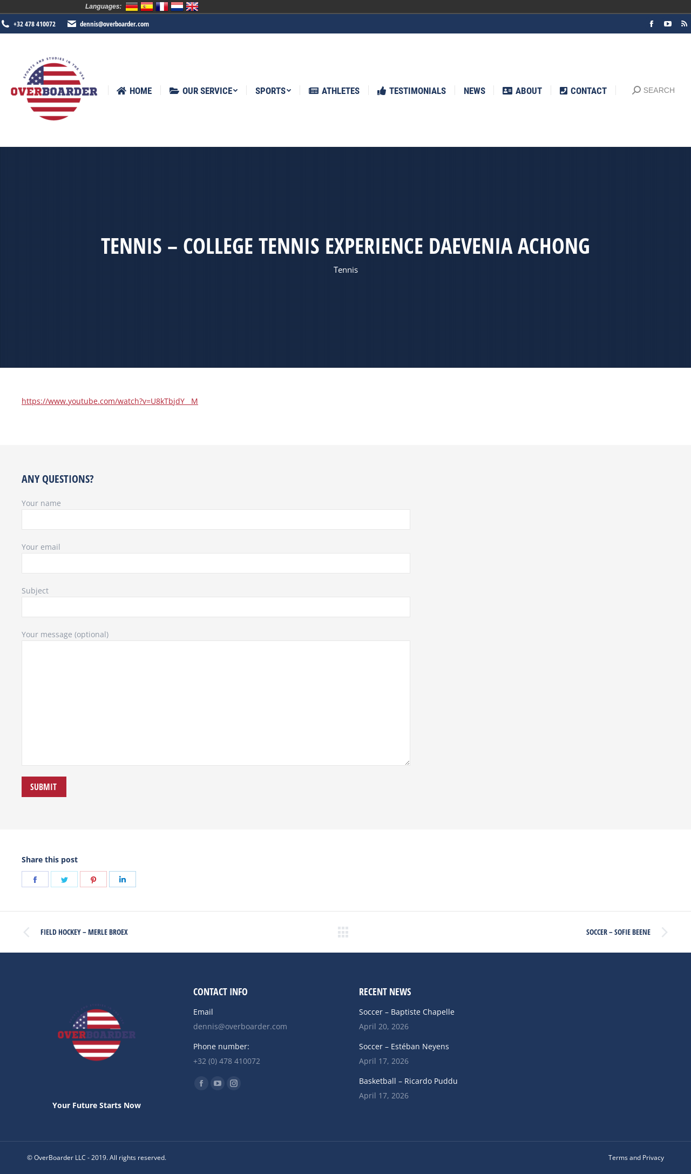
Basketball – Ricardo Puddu (408, 1081)
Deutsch (131, 6)
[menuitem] (134, 91)
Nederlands (177, 6)
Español (146, 6)
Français (161, 6)
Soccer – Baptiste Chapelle (407, 1012)
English (192, 6)
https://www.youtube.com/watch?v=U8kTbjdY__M (110, 401)
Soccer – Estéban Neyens (404, 1046)
